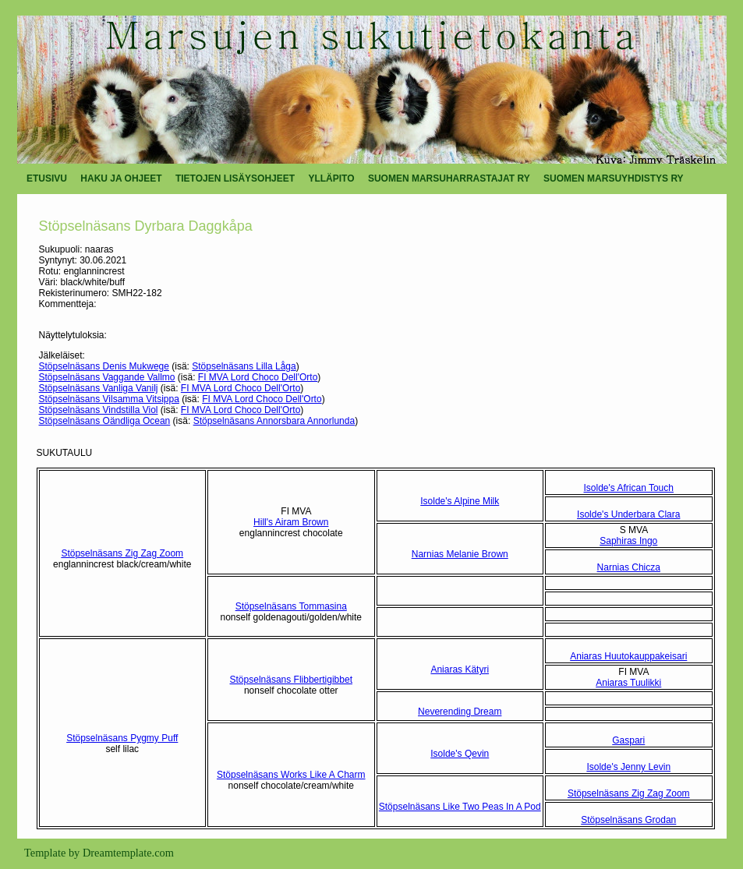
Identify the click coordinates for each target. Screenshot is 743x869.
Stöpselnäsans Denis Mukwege (104, 366)
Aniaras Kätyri (459, 669)
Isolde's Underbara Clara (628, 514)
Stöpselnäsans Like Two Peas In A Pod (460, 806)
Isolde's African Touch (629, 487)
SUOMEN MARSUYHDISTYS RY (613, 178)
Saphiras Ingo (628, 540)
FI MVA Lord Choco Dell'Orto (257, 377)
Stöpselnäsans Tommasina (291, 606)
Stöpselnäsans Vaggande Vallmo (107, 377)
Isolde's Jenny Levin (628, 766)
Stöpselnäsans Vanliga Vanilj (98, 388)
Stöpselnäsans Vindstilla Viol (98, 409)
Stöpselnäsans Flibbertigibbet (291, 679)
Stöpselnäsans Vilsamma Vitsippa (109, 399)
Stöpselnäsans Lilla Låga (243, 366)
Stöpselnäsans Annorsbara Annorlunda (274, 420)
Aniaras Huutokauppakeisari (628, 656)
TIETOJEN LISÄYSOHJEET (235, 178)
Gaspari (628, 740)
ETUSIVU (47, 178)
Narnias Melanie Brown (460, 554)
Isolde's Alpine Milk (459, 501)
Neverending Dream (459, 711)
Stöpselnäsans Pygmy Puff (122, 738)
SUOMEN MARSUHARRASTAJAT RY (449, 178)
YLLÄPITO (331, 178)
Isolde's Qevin (459, 753)
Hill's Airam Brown (290, 522)
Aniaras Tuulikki (628, 682)
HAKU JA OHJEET (120, 178)
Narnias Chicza (628, 567)
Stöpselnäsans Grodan (628, 819)
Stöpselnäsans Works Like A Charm (291, 774)
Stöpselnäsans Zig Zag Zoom (122, 553)
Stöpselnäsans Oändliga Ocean (105, 420)
